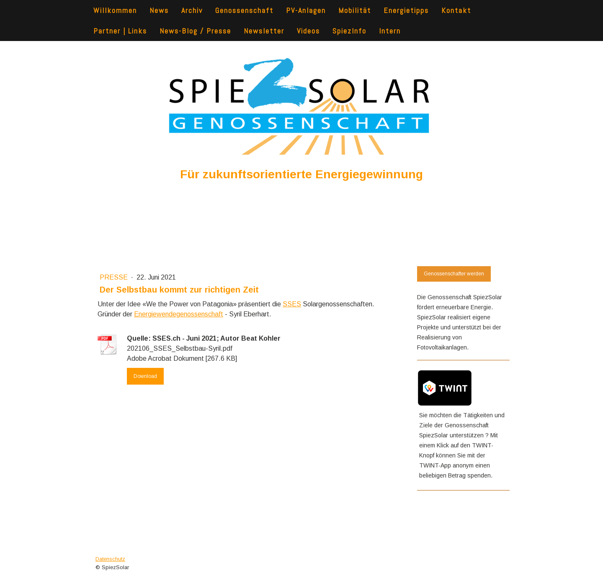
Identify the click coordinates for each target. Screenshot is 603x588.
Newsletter (264, 31)
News (159, 10)
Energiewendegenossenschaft (178, 314)
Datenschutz (110, 559)
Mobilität (354, 10)
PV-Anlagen (306, 10)
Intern (390, 31)
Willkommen (115, 10)
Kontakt (456, 10)
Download (145, 376)
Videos (308, 31)
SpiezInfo (349, 31)
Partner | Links (120, 31)
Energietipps (406, 10)
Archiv (192, 10)
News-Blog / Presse (195, 31)
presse (114, 277)
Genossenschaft (244, 10)
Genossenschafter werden (454, 274)
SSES (292, 304)
